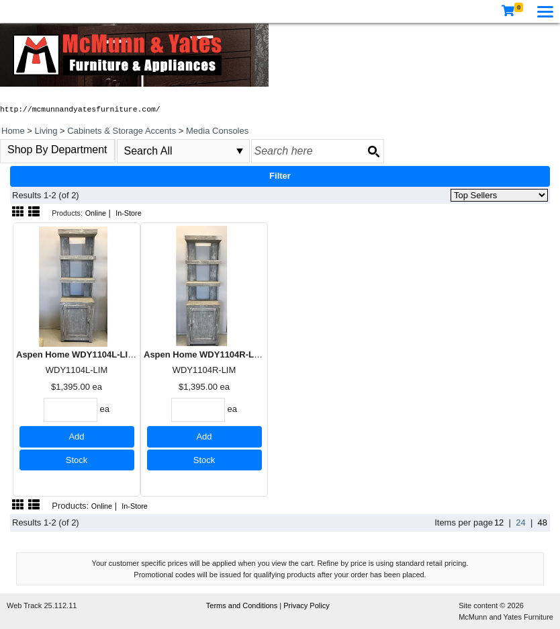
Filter (280, 176)
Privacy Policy (306, 605)
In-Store (128, 213)
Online (95, 213)
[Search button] (373, 151)
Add (76, 436)
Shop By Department (57, 149)
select (239, 151)
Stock (77, 460)
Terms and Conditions (242, 605)
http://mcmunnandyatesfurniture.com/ (80, 110)
